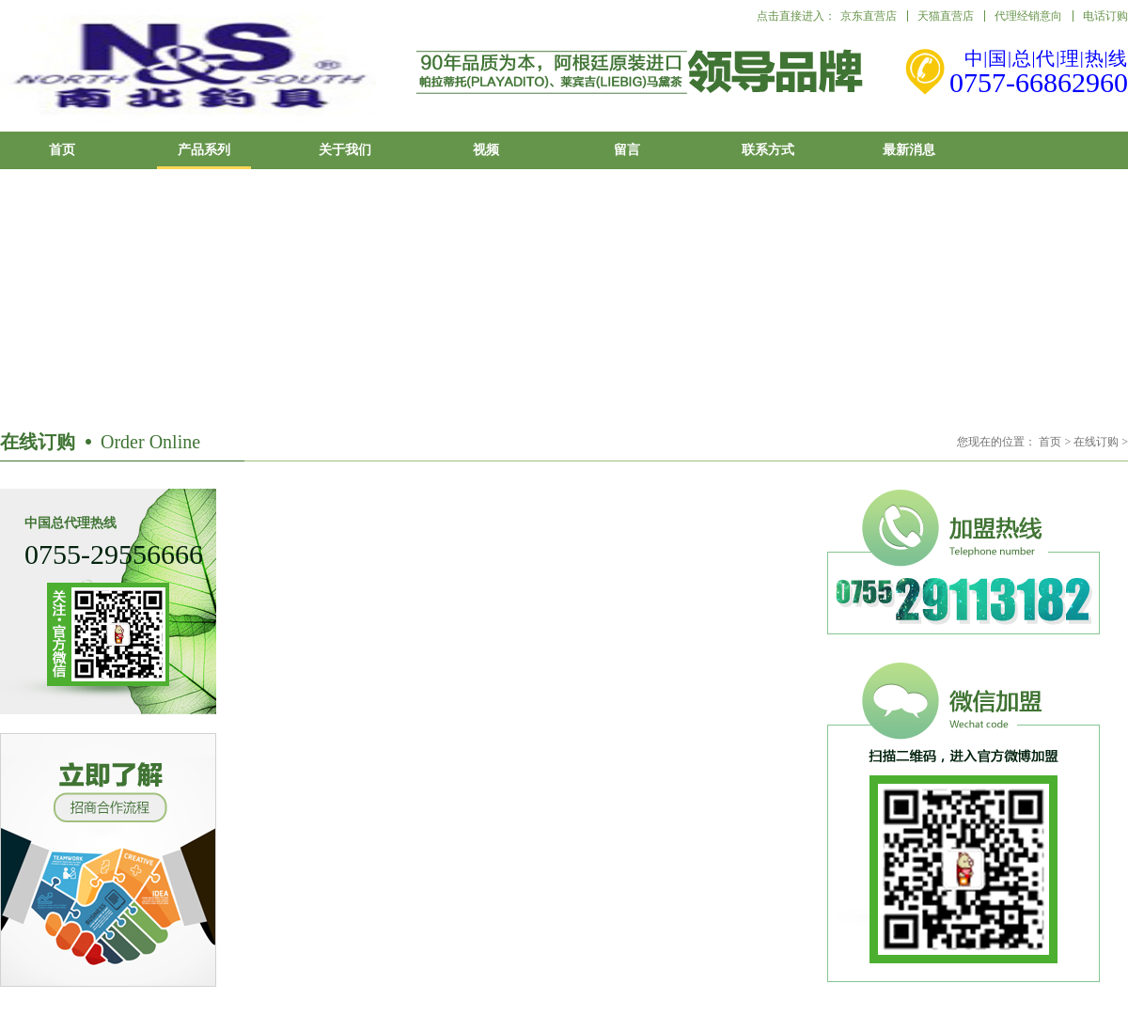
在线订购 (1096, 441)
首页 (62, 150)
